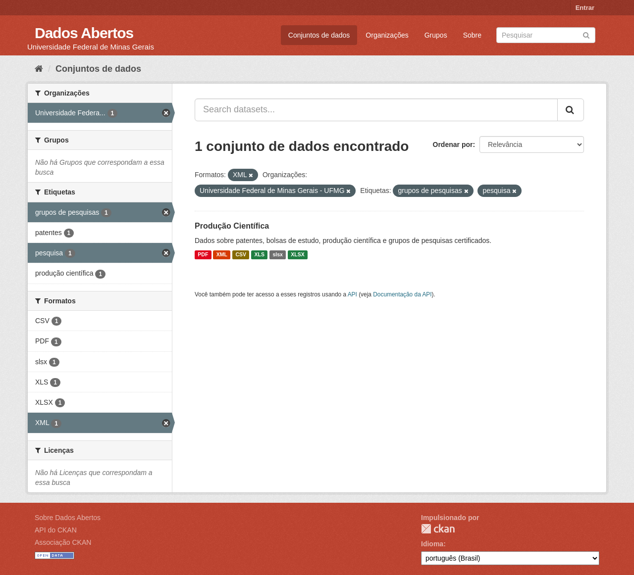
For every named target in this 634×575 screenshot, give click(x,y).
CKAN (438, 529)
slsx (277, 255)
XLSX (297, 255)
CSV (240, 255)
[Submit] (586, 34)
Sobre (472, 35)
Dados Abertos (84, 33)
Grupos (435, 35)
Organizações (387, 35)
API (352, 294)
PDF (203, 255)
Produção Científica (232, 226)
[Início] (39, 69)
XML (221, 255)
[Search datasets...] (376, 109)
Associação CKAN (63, 542)
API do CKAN (56, 530)
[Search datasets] (545, 35)
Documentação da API (402, 294)
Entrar (585, 7)
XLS (259, 255)
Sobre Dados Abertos (68, 518)
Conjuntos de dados (319, 35)
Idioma (432, 544)
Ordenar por (453, 144)
